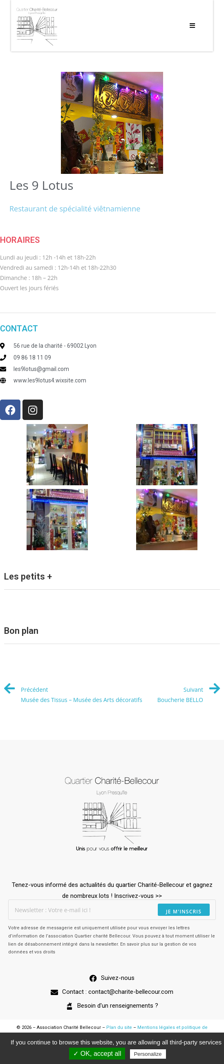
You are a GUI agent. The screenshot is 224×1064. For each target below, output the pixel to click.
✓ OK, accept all (97, 1053)
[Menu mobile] (192, 25)
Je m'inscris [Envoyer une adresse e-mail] (184, 911)
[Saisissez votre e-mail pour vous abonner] (112, 910)
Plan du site (119, 1027)
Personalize (148, 1054)
